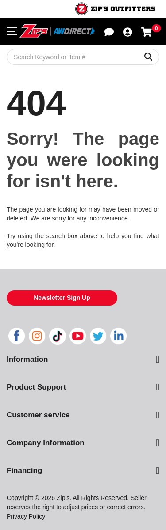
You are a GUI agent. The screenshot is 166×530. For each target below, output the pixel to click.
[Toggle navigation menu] (12, 31)
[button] (109, 31)
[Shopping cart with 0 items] (146, 31)
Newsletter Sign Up (62, 297)
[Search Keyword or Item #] (83, 57)
